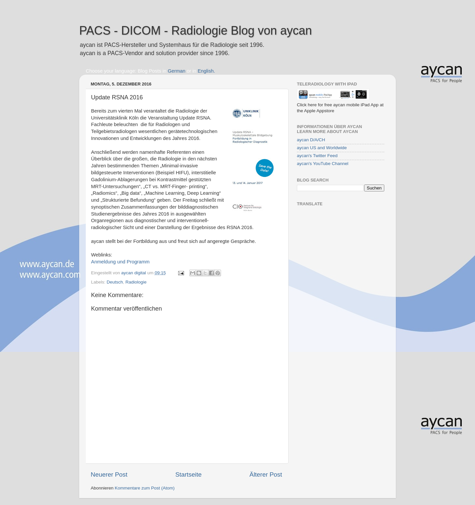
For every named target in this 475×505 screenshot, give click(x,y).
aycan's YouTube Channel (322, 163)
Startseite (188, 474)
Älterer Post (265, 474)
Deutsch (115, 282)
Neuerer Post (109, 474)
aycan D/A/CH (311, 139)
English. (206, 71)
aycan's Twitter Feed (317, 155)
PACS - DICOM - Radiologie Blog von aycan (195, 30)
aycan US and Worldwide (322, 147)
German (176, 71)
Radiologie (135, 282)
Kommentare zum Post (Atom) (145, 488)
